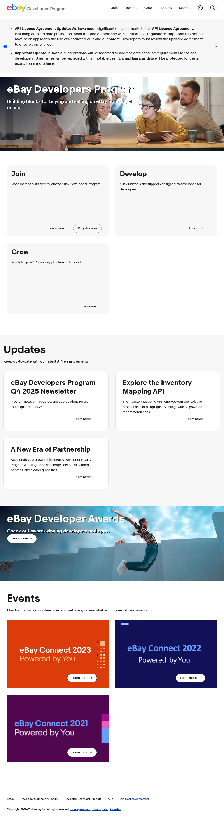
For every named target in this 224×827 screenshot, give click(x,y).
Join (114, 8)
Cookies (115, 809)
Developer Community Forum (39, 798)
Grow (148, 8)
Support (185, 8)
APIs (110, 798)
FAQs (10, 798)
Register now (87, 228)
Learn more (57, 228)
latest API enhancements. (68, 361)
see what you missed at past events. (118, 610)
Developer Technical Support (83, 798)
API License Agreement (172, 28)
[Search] (212, 7)
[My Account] (200, 7)
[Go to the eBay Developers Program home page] (37, 8)
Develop (131, 8)
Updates (165, 8)
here (49, 63)
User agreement (80, 809)
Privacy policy (100, 809)
